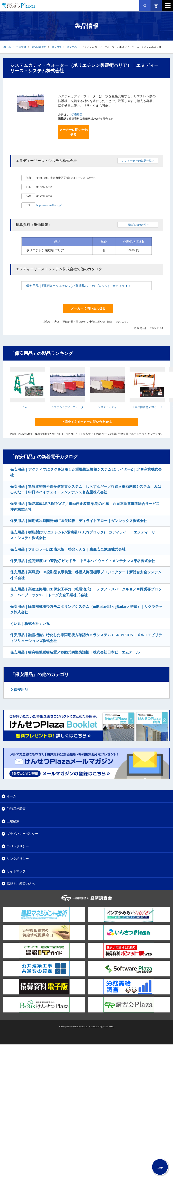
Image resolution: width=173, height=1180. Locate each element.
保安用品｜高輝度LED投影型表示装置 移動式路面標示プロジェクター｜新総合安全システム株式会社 (86, 575)
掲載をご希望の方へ (21, 883)
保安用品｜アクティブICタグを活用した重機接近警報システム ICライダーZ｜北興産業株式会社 (86, 472)
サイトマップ (16, 871)
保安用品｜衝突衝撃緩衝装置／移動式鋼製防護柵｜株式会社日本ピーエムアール (75, 652)
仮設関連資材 (38, 46)
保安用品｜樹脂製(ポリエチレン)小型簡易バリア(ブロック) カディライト (78, 286)
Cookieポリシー (18, 846)
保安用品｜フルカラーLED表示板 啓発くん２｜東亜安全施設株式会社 (68, 549)
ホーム (7, 46)
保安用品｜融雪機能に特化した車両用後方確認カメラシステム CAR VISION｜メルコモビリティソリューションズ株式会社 (86, 638)
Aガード (28, 407)
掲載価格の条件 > (137, 224)
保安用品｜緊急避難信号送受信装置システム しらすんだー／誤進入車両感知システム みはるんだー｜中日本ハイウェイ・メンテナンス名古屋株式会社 (85, 489)
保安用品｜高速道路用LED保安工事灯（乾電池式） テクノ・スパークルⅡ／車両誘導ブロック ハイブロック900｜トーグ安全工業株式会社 (86, 592)
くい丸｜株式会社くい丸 (30, 624)
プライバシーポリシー (22, 833)
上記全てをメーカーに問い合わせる (86, 422)
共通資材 (21, 46)
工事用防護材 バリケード (147, 407)
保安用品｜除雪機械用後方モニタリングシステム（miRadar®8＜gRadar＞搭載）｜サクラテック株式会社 (86, 609)
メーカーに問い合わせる (73, 132)
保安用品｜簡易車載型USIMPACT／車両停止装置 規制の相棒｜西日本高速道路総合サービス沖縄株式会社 (85, 506)
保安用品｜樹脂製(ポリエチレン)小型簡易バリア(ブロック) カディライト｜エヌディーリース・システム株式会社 (84, 535)
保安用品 (56, 46)
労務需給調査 (16, 808)
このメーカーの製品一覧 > (138, 160)
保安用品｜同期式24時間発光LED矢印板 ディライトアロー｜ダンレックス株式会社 (78, 521)
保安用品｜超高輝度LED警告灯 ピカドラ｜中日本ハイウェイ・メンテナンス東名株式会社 (82, 561)
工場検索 (13, 821)
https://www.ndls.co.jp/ (49, 205)
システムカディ (107, 407)
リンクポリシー (18, 858)
